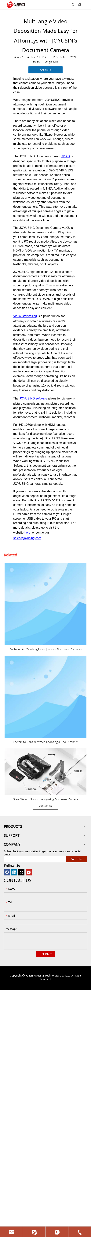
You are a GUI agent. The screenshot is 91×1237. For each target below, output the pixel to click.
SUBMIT (47, 954)
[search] (34, 859)
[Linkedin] (14, 872)
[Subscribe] (76, 859)
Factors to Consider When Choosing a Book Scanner (45, 742)
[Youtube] (29, 872)
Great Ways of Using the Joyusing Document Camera (45, 799)
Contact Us (45, 805)
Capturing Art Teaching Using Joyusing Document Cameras (45, 649)
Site (55, 61)
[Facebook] (7, 872)
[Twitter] (21, 872)
